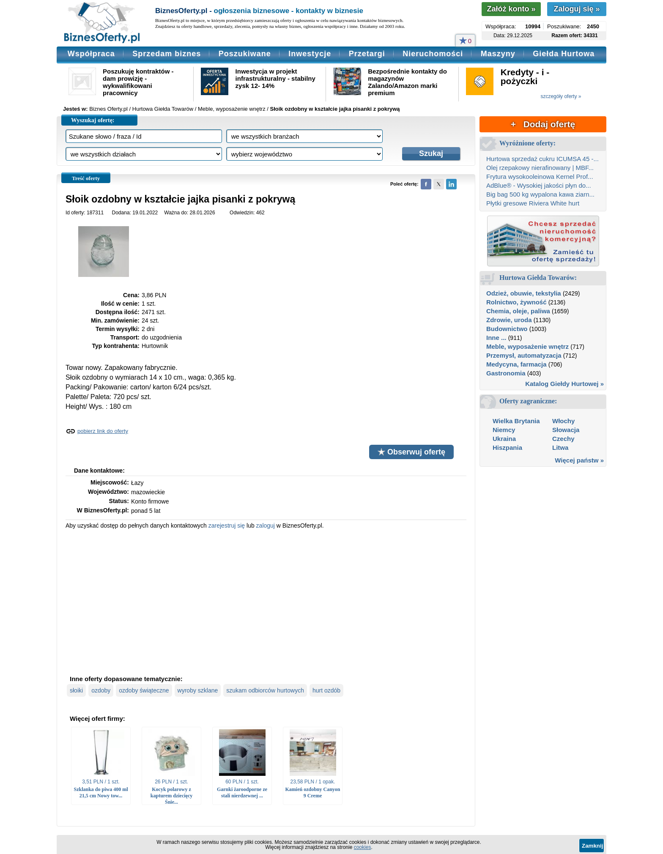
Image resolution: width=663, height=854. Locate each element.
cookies (362, 847)
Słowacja (565, 429)
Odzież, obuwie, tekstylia (523, 293)
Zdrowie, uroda (509, 319)
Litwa (560, 447)
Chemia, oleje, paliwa (518, 311)
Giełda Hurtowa (564, 53)
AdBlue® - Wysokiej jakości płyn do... (538, 185)
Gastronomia (506, 373)
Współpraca (91, 53)
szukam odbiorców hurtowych (265, 690)
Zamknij (592, 846)
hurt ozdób (326, 690)
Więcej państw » (579, 460)
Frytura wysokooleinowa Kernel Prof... (539, 176)
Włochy (563, 420)
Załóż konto (511, 9)
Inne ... (496, 337)
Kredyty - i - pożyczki (525, 76)
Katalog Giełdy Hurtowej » (564, 383)
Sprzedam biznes (166, 53)
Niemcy (504, 429)
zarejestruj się (226, 525)
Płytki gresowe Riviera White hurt (532, 203)
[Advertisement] (266, 601)
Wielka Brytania (516, 420)
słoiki (76, 690)
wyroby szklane (198, 690)
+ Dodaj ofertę (543, 124)
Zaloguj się (576, 9)
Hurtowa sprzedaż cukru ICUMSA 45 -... (542, 158)
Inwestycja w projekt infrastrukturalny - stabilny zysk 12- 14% (275, 78)
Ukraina (504, 438)
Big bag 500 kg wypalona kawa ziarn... (540, 194)
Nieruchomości (433, 53)
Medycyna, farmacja (516, 364)
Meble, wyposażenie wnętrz (527, 346)
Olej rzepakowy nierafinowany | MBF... (540, 167)
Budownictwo (507, 328)
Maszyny (498, 53)
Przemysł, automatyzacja (524, 355)
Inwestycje (309, 53)
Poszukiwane (245, 53)
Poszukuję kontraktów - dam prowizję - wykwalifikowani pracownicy (138, 82)
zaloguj (265, 525)
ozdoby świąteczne (144, 690)
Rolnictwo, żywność (516, 302)
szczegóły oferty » (560, 96)
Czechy (563, 438)
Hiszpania (507, 447)
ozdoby (100, 690)
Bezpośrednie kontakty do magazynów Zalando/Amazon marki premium (407, 82)
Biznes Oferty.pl (108, 109)
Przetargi (367, 53)
